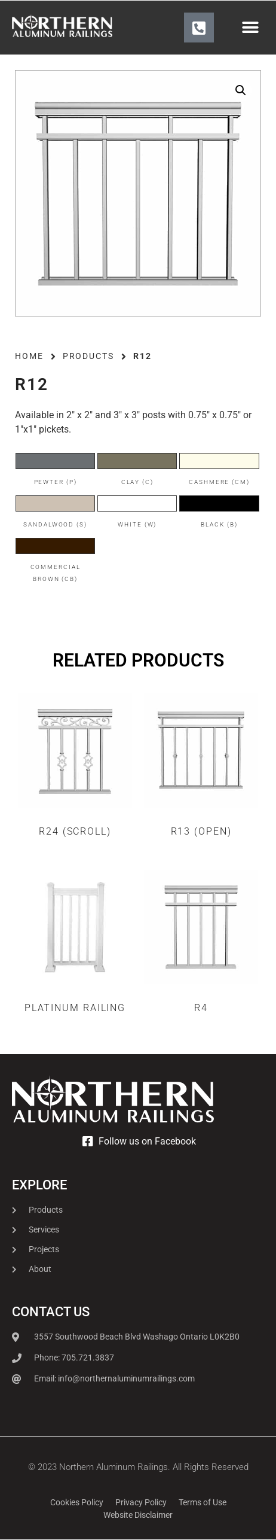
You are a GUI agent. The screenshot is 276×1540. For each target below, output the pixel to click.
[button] (250, 27)
